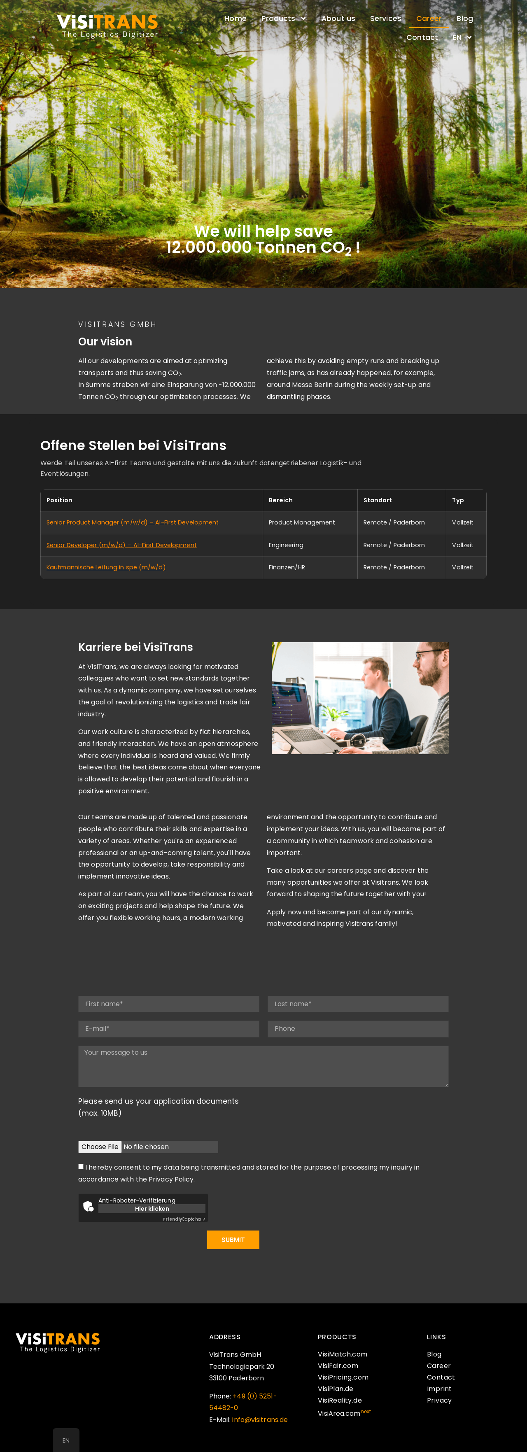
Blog (465, 18)
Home (235, 18)
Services (385, 18)
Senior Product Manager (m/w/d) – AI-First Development (133, 522)
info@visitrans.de (260, 1419)
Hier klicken (152, 1209)
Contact (422, 37)
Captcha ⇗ (184, 1219)
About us (338, 18)
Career (429, 18)
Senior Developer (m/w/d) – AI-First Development (122, 545)
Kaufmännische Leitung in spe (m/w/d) (106, 567)
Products (284, 18)
